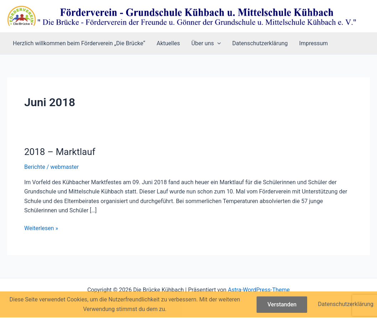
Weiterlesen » (41, 228)
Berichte (34, 167)
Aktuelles (168, 43)
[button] (217, 43)
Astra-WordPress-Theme (259, 289)
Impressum (313, 43)
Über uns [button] (206, 43)
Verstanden (281, 304)
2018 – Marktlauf (59, 151)
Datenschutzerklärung (260, 43)
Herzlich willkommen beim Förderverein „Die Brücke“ (79, 43)
